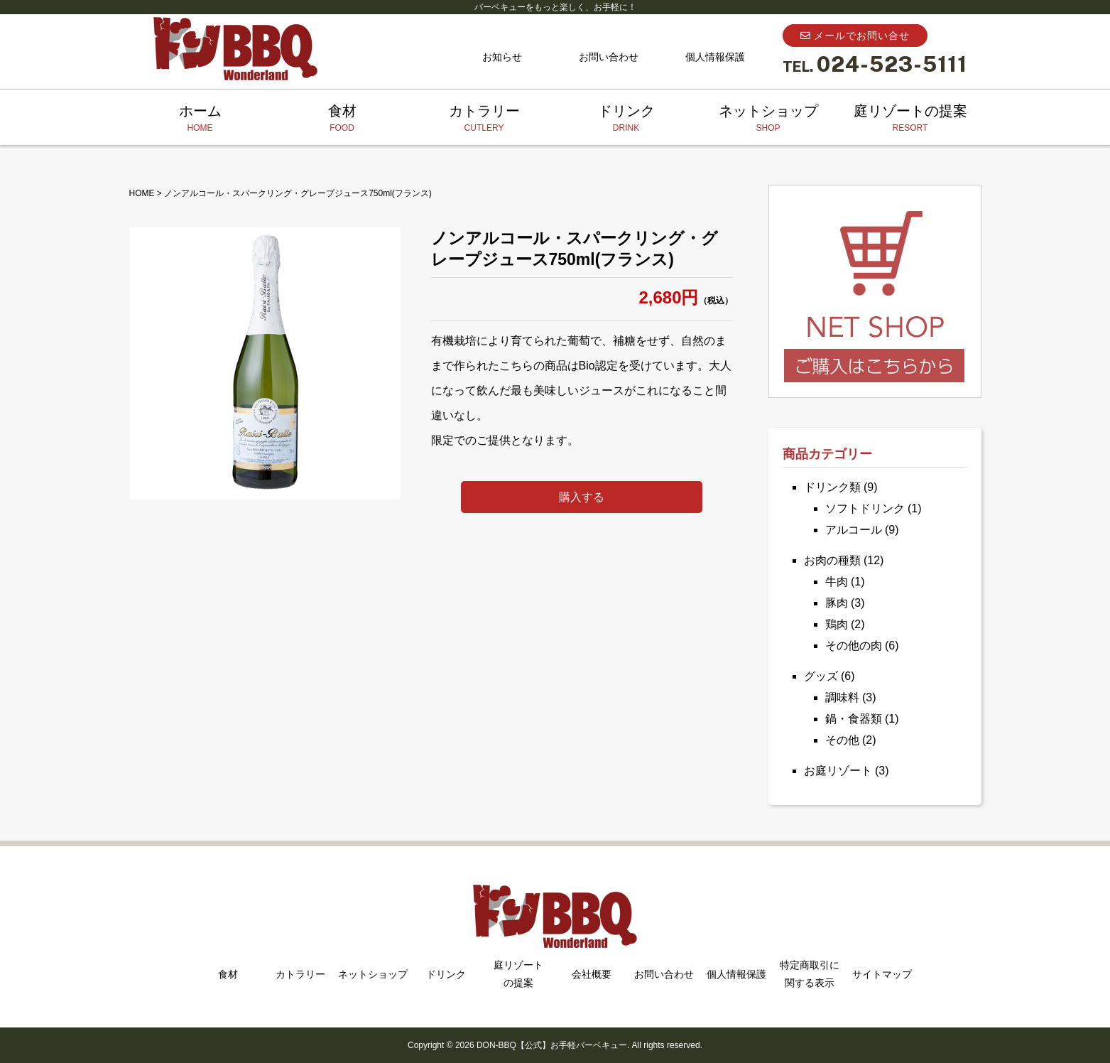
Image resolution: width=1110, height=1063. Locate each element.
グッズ (821, 676)
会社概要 (591, 974)
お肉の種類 (832, 560)
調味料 (842, 697)
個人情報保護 (715, 57)
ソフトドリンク (865, 508)
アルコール (853, 530)
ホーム (200, 118)
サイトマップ (882, 974)
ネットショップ (768, 118)
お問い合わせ (608, 57)
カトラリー (484, 118)
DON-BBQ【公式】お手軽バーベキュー (552, 1045)
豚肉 (836, 603)
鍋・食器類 (853, 719)
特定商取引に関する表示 (809, 973)
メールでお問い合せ (855, 35)
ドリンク (626, 118)
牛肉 (836, 582)
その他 (842, 740)
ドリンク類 (832, 487)
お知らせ (502, 57)
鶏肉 (836, 624)
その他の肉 (853, 646)
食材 (342, 118)
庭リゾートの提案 (910, 118)
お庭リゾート (838, 771)
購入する (581, 497)
